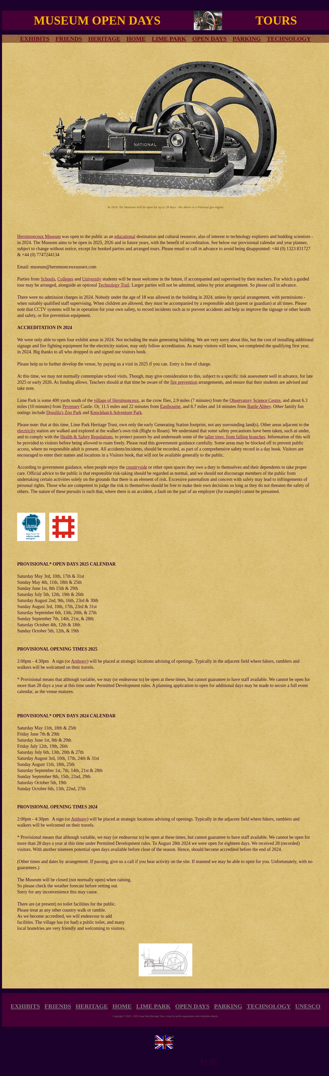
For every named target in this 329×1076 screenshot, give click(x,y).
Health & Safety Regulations (86, 436)
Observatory (240, 400)
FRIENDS (69, 38)
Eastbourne (170, 406)
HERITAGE (104, 38)
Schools (48, 279)
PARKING (247, 38)
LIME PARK (169, 38)
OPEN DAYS (209, 38)
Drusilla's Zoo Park (63, 412)
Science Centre (266, 400)
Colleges (65, 279)
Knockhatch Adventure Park (116, 412)
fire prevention (183, 382)
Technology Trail (113, 285)
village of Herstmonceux (116, 400)
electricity (26, 430)
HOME (136, 38)
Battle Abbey (259, 406)
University (91, 279)
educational (124, 236)
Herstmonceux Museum (39, 236)
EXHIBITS (25, 1006)
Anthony (79, 661)
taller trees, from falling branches (235, 436)
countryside (136, 467)
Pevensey (71, 406)
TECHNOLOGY (289, 38)
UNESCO (307, 1006)
